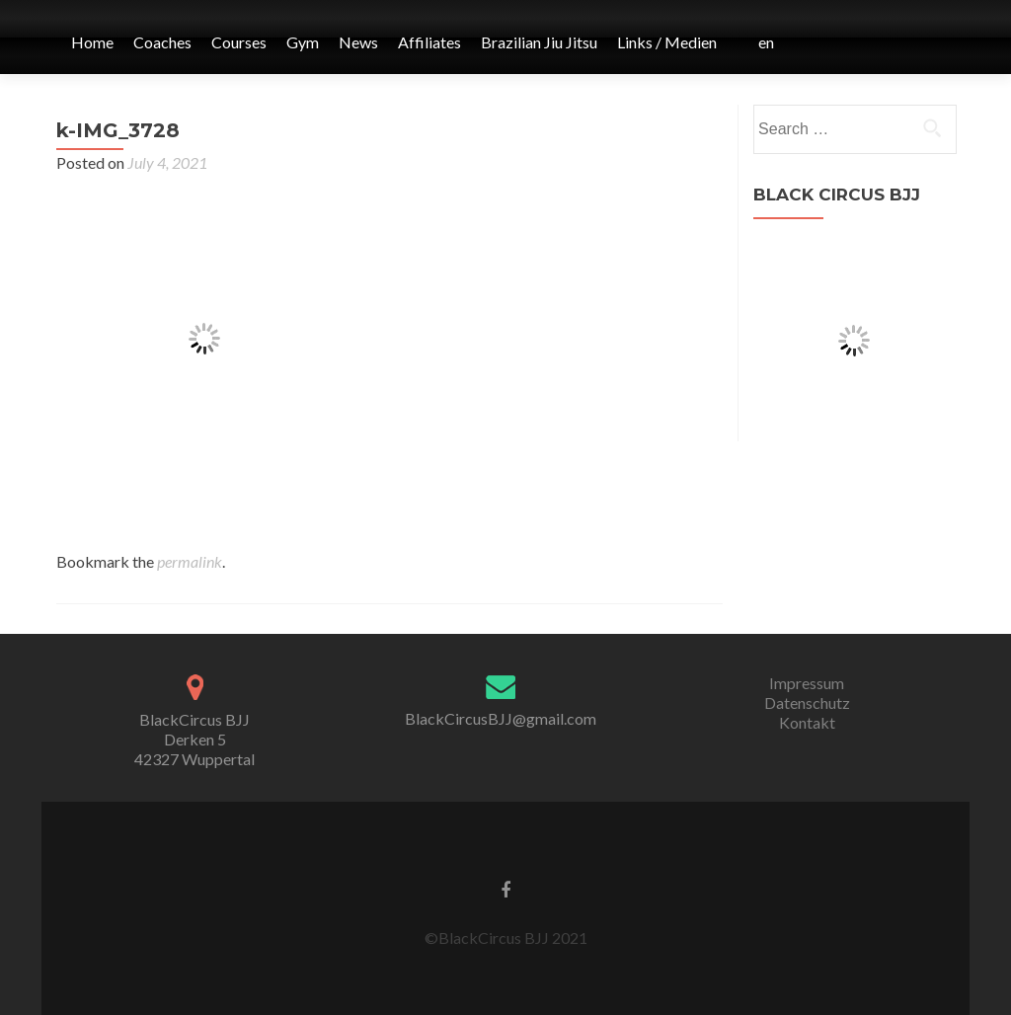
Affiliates (429, 42)
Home (92, 42)
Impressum (806, 682)
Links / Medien (667, 42)
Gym (302, 42)
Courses (239, 42)
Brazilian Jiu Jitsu (539, 42)
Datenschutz (807, 702)
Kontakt (807, 722)
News (358, 42)
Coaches (162, 42)
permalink (189, 561)
